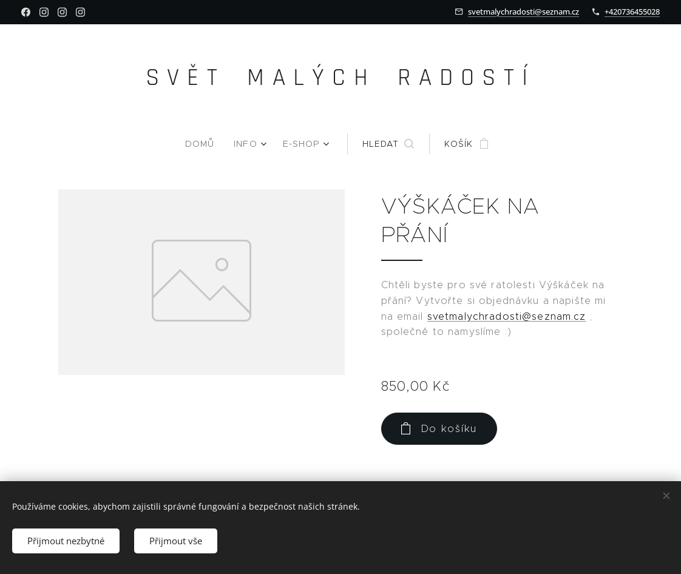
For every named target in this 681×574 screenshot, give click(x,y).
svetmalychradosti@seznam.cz (523, 11)
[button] (387, 144)
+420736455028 (632, 11)
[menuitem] (205, 144)
